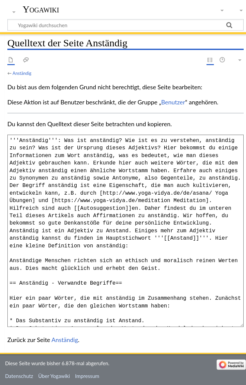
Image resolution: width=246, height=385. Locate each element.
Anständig (22, 73)
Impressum (87, 376)
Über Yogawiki (54, 376)
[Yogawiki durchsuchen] (125, 24)
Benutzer (173, 102)
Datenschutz (19, 376)
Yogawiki (41, 9)
